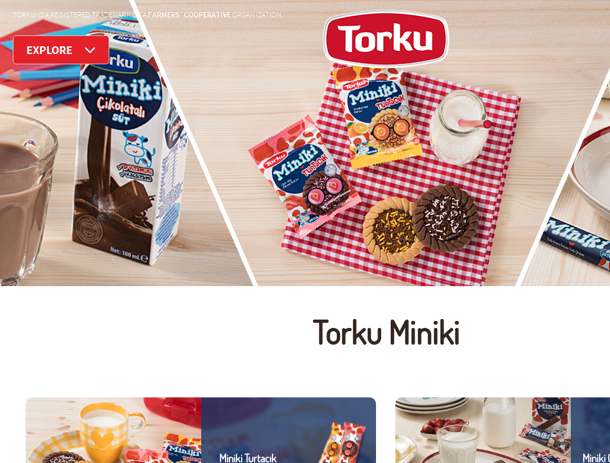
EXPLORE (61, 49)
